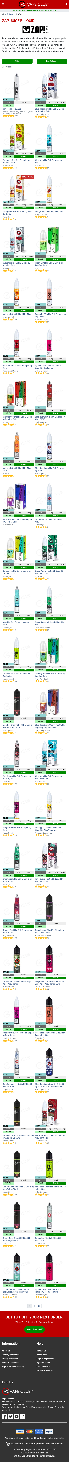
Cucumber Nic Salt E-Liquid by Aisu (49, 520)
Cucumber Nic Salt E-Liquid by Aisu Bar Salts (16, 264)
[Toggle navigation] (3, 4)
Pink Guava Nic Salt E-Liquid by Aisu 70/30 (17, 777)
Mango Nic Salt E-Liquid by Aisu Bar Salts (17, 212)
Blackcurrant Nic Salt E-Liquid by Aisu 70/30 (50, 418)
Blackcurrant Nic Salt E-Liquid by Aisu (17, 366)
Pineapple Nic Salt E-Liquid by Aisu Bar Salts (16, 161)
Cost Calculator (43, 1366)
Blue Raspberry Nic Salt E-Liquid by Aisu (49, 469)
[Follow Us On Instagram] (22, 1416)
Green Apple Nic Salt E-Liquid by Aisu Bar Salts (49, 572)
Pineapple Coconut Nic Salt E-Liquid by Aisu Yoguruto (48, 828)
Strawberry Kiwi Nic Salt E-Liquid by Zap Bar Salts (17, 418)
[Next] (39, 1306)
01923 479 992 (18, 1404)
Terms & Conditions (10, 1363)
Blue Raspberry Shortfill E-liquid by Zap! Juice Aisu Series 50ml (49, 1085)
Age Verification (43, 1363)
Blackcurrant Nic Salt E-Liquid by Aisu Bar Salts (50, 1136)
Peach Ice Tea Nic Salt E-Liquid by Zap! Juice (50, 315)
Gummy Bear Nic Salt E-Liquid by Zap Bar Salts (50, 674)
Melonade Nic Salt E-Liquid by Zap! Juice (16, 674)
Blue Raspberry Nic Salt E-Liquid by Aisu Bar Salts (49, 110)
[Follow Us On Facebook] (5, 1416)
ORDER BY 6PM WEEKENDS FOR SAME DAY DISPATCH (34, 10)
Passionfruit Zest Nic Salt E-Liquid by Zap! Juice (18, 1034)
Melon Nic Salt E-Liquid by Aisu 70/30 (17, 469)
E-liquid (10, 14)
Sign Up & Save (34, 1329)
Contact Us (41, 1351)
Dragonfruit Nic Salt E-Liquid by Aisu (17, 828)
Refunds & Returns (45, 1370)
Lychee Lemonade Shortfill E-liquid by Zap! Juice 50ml (48, 1290)
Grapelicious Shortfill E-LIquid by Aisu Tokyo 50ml (50, 931)
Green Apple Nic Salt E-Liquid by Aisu (49, 623)
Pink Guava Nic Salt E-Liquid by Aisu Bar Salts (49, 880)
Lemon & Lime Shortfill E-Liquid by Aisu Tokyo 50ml (18, 1188)
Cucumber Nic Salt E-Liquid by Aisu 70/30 (49, 1239)
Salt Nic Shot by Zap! (12, 109)
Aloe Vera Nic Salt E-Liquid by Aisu (48, 161)
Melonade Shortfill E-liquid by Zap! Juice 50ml (50, 1188)
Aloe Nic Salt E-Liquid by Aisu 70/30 (16, 623)
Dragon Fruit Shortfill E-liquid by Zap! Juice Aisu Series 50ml (49, 982)
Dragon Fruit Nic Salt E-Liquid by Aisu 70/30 (17, 931)
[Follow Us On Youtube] (17, 1416)
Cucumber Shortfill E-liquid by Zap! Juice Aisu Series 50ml (16, 1290)
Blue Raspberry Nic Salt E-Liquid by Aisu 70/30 (17, 1085)
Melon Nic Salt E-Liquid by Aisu (17, 314)
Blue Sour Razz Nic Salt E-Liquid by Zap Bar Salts (17, 520)
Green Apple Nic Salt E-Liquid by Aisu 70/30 (17, 880)
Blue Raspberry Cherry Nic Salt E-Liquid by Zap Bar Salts (50, 726)
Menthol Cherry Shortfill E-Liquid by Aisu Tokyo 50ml (17, 726)
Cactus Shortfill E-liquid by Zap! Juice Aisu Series (17, 982)
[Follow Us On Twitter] (11, 1416)
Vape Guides (42, 1355)
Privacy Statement (10, 1359)
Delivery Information (11, 1355)
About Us (6, 1351)
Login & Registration (45, 1359)
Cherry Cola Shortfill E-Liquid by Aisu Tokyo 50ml (17, 1239)
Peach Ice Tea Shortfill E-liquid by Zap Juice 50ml (50, 1034)
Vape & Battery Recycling (13, 1366)
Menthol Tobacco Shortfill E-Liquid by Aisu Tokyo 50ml (18, 1136)
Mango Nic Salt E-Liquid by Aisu (49, 211)
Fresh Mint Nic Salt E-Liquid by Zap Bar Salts (49, 264)
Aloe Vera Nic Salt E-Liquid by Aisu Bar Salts (48, 777)
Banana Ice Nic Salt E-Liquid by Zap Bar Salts (17, 572)
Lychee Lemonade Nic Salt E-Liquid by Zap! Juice (48, 366)
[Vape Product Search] (66, 4)
